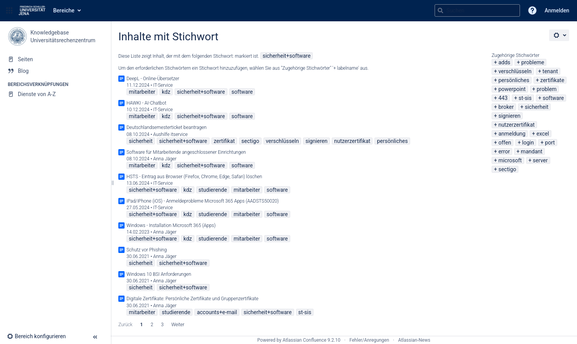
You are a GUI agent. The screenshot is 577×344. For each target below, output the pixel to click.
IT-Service (163, 85)
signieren (509, 116)
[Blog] (55, 71)
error (504, 151)
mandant (531, 151)
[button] (9, 10)
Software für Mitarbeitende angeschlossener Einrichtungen (186, 152)
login (528, 142)
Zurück (125, 324)
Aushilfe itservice (170, 134)
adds (504, 62)
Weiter (178, 324)
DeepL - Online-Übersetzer (152, 78)
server (540, 160)
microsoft (510, 160)
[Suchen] (440, 10)
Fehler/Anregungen (369, 340)
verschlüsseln (514, 71)
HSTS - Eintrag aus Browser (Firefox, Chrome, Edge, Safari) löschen (194, 176)
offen (504, 142)
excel (543, 134)
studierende (213, 190)
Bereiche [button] (64, 10)
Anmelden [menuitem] (557, 10)
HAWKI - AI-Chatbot (146, 103)
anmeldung (511, 134)
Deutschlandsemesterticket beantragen (166, 127)
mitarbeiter (142, 92)
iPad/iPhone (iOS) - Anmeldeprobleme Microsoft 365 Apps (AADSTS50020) (202, 201)
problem (546, 89)
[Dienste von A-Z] (55, 94)
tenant (550, 71)
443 (503, 98)
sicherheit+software (287, 56)
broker (506, 107)
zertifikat (224, 141)
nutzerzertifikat (516, 125)
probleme (532, 62)
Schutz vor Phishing (146, 250)
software (553, 98)
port (550, 142)
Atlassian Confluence (304, 340)
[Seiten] (55, 59)
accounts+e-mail (217, 312)
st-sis (525, 98)
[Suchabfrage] (477, 10)
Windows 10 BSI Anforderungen (158, 274)
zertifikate (552, 80)
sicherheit (536, 107)
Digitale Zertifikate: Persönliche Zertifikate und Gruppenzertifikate (192, 298)
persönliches (513, 80)
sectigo (507, 169)
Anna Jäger (165, 159)
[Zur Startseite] (32, 10)
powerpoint (511, 89)
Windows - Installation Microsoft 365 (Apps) (171, 225)
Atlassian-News (414, 340)
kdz (166, 92)
